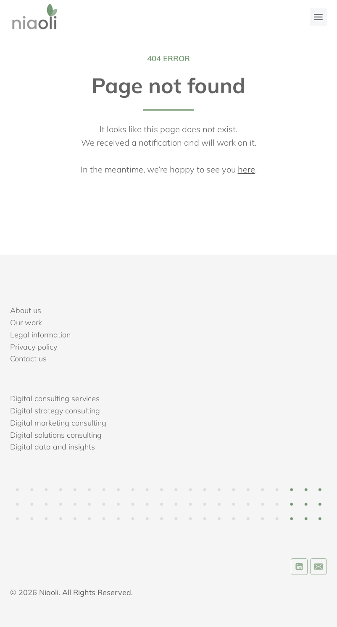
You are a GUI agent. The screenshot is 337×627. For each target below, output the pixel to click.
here (246, 169)
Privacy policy (33, 347)
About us (25, 310)
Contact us (28, 358)
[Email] (318, 566)
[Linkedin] (299, 566)
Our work (26, 322)
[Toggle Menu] (318, 17)
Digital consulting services (55, 398)
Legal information (40, 335)
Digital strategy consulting (55, 410)
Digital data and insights (52, 447)
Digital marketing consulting (58, 423)
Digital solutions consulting (56, 435)
